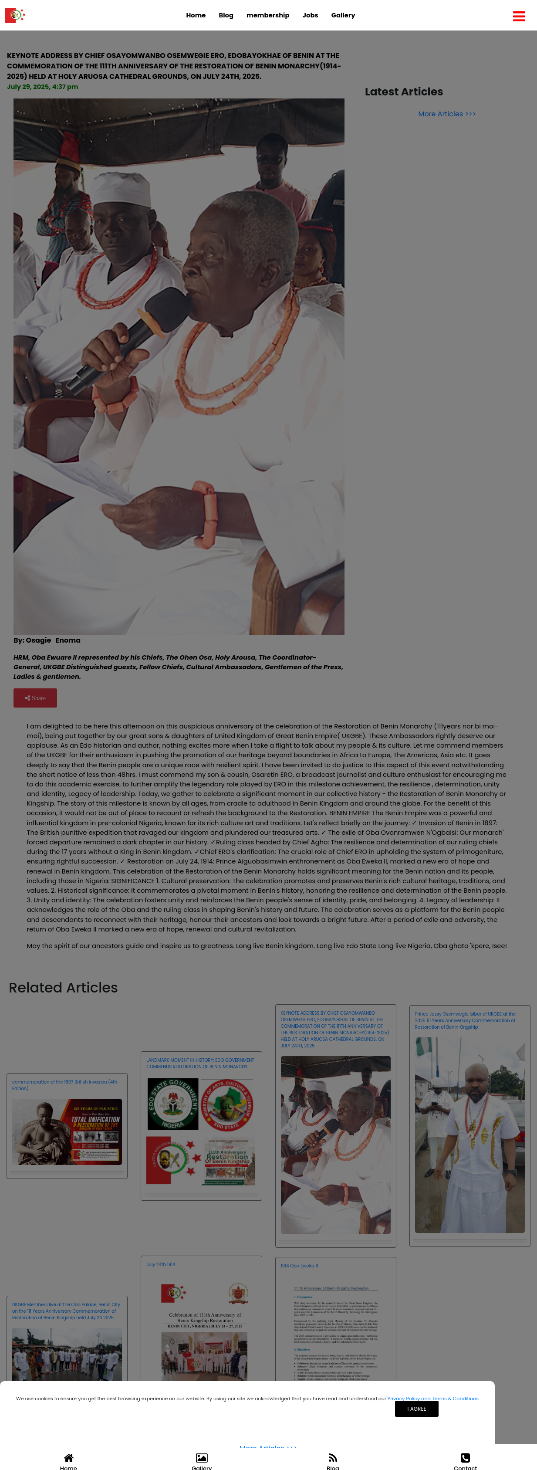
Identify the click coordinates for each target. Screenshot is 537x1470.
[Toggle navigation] (519, 15)
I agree (417, 1408)
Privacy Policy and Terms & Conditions (433, 1398)
